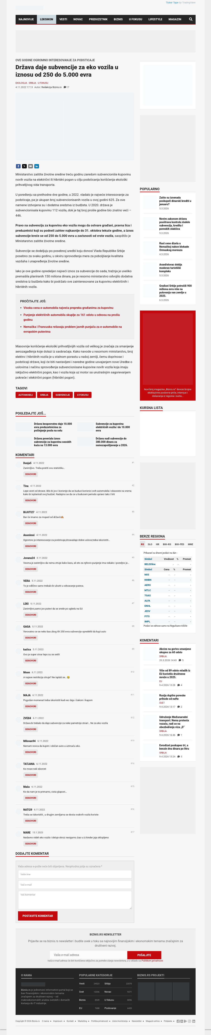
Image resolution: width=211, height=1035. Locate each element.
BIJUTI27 (29, 512)
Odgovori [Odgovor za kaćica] (30, 660)
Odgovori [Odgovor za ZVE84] (30, 729)
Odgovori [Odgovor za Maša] (30, 798)
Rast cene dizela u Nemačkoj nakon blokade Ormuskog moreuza (174, 247)
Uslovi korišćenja (120, 1021)
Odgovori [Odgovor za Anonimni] (30, 546)
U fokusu (135, 19)
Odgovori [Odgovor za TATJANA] (30, 775)
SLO (150, 544)
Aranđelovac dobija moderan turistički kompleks (170, 268)
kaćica (27, 649)
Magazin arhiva (153, 1021)
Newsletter (137, 1021)
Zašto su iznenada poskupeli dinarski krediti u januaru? (175, 201)
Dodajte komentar (32, 853)
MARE (27, 832)
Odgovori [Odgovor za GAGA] (30, 637)
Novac (78, 19)
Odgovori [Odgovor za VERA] (30, 592)
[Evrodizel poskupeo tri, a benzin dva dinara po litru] (150, 749)
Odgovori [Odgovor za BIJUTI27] (30, 523)
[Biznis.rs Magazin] (168, 348)
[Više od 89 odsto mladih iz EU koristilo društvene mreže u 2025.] (150, 675)
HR (157, 544)
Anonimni (29, 535)
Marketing (82, 1021)
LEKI (26, 603)
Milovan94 (29, 741)
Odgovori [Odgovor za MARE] (30, 843)
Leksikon (46, 19)
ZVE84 (27, 718)
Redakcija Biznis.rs (51, 87)
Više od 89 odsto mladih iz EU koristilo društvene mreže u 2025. (174, 674)
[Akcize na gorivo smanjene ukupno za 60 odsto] (150, 653)
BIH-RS (167, 544)
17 (66, 87)
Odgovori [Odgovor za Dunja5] (30, 474)
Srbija (32, 83)
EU (160, 681)
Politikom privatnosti (152, 960)
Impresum (58, 1021)
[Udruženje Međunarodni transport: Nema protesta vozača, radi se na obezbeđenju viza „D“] (150, 721)
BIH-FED (179, 544)
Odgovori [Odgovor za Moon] (30, 683)
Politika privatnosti (99, 1021)
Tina (26, 485)
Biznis (118, 19)
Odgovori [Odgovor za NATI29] (30, 821)
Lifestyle (155, 19)
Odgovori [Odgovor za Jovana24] (30, 569)
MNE (190, 544)
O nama (45, 1021)
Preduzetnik (98, 19)
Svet (162, 703)
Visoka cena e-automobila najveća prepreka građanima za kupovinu (68, 308)
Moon (26, 672)
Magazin (175, 19)
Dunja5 (27, 463)
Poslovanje (110, 1008)
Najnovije (26, 19)
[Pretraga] (191, 19)
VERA (26, 580)
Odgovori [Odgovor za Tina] (30, 500)
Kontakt (70, 1021)
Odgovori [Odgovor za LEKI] (30, 615)
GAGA (26, 626)
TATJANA (29, 763)
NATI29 (27, 809)
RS (142, 544)
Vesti (63, 19)
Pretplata (168, 1021)
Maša (26, 786)
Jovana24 (29, 557)
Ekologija (21, 83)
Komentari (25, 455)
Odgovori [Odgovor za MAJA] (30, 706)
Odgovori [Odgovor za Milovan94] (30, 752)
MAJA (27, 695)
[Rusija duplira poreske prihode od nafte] (150, 700)
